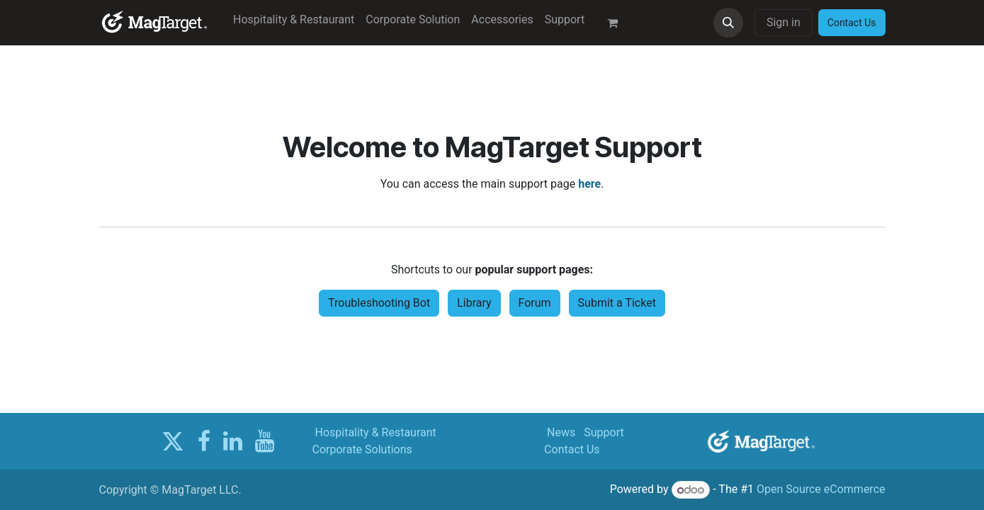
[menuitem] (293, 20)
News (561, 432)
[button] (728, 23)
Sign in (784, 22)
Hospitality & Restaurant (375, 432)
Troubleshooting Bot (379, 303)
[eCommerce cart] (618, 23)
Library (474, 303)
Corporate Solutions (362, 449)
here (589, 184)
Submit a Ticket (617, 303)
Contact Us (572, 449)
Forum (535, 303)
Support (603, 432)
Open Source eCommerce (821, 490)
